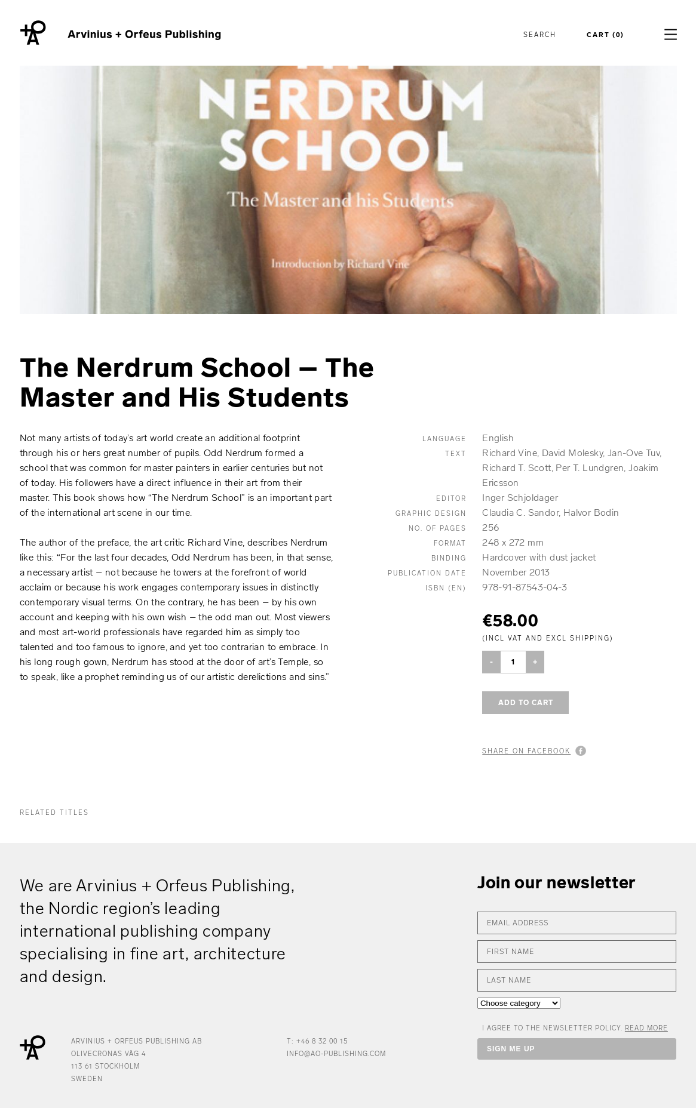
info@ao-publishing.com (336, 1054)
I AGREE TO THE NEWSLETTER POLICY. (575, 1028)
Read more (646, 1028)
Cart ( (605, 35)
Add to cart (525, 702)
